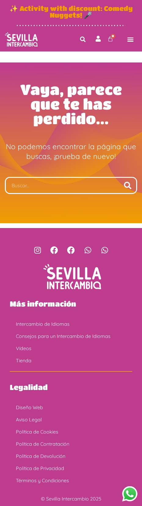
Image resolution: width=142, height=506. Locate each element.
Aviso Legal (29, 419)
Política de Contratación (42, 444)
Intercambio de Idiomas (43, 324)
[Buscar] (127, 185)
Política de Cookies (37, 432)
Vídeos (23, 348)
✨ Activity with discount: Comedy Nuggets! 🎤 (71, 11)
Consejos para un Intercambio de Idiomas (63, 336)
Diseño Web (29, 407)
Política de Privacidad (40, 468)
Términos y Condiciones (42, 480)
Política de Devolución (40, 456)
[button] (83, 39)
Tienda (23, 360)
